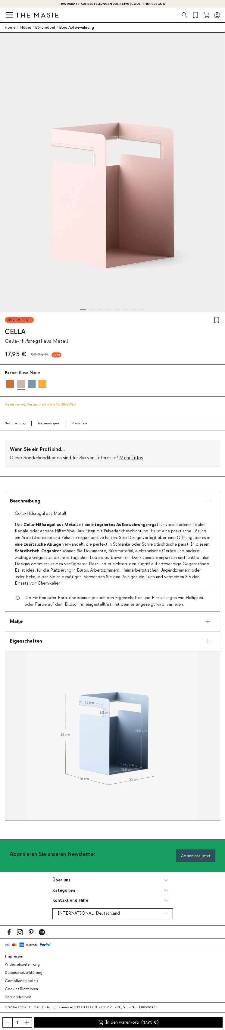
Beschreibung (15, 423)
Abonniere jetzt (196, 855)
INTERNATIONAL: (89, 913)
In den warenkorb (128, 1022)
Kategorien (63, 890)
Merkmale (79, 423)
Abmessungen (48, 423)
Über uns (61, 880)
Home (10, 27)
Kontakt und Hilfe (70, 900)
